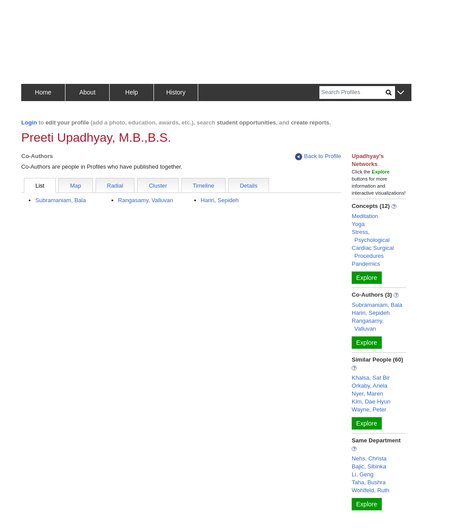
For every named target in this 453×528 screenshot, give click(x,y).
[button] (400, 93)
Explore (366, 277)
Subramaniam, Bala (60, 200)
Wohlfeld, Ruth (370, 490)
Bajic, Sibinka (369, 466)
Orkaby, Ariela (370, 385)
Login (29, 122)
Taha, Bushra (369, 482)
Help (131, 92)
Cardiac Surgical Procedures (373, 252)
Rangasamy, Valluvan (145, 200)
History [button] (176, 92)
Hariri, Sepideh (220, 200)
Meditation (365, 216)
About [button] (87, 92)
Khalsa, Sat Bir (371, 377)
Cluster (158, 185)
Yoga (358, 224)
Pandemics (366, 263)
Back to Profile (318, 156)
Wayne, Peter (369, 409)
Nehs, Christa (369, 458)
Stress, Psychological (371, 236)
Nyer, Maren (367, 393)
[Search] (352, 92)
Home (43, 92)
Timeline (204, 185)
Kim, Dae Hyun (371, 401)
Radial (115, 185)
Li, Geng (362, 474)
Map (75, 185)
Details (248, 185)
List (39, 185)
